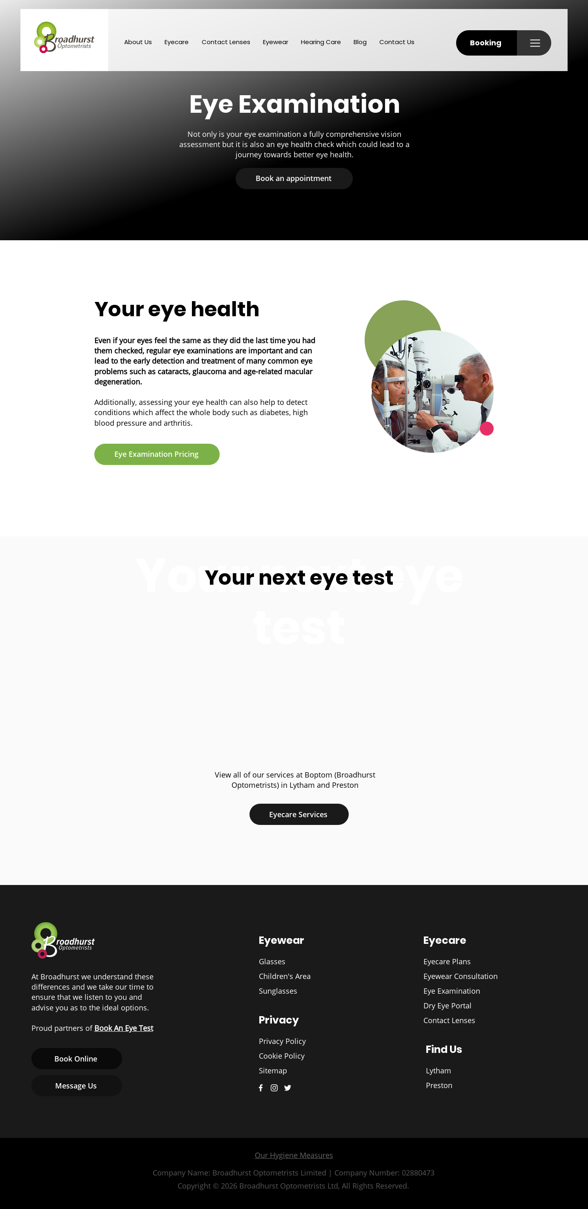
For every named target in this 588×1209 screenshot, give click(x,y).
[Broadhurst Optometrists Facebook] (260, 1088)
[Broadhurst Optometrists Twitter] (287, 1088)
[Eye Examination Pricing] (157, 454)
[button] (486, 43)
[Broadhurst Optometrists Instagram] (274, 1088)
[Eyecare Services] (299, 814)
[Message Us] (76, 1085)
